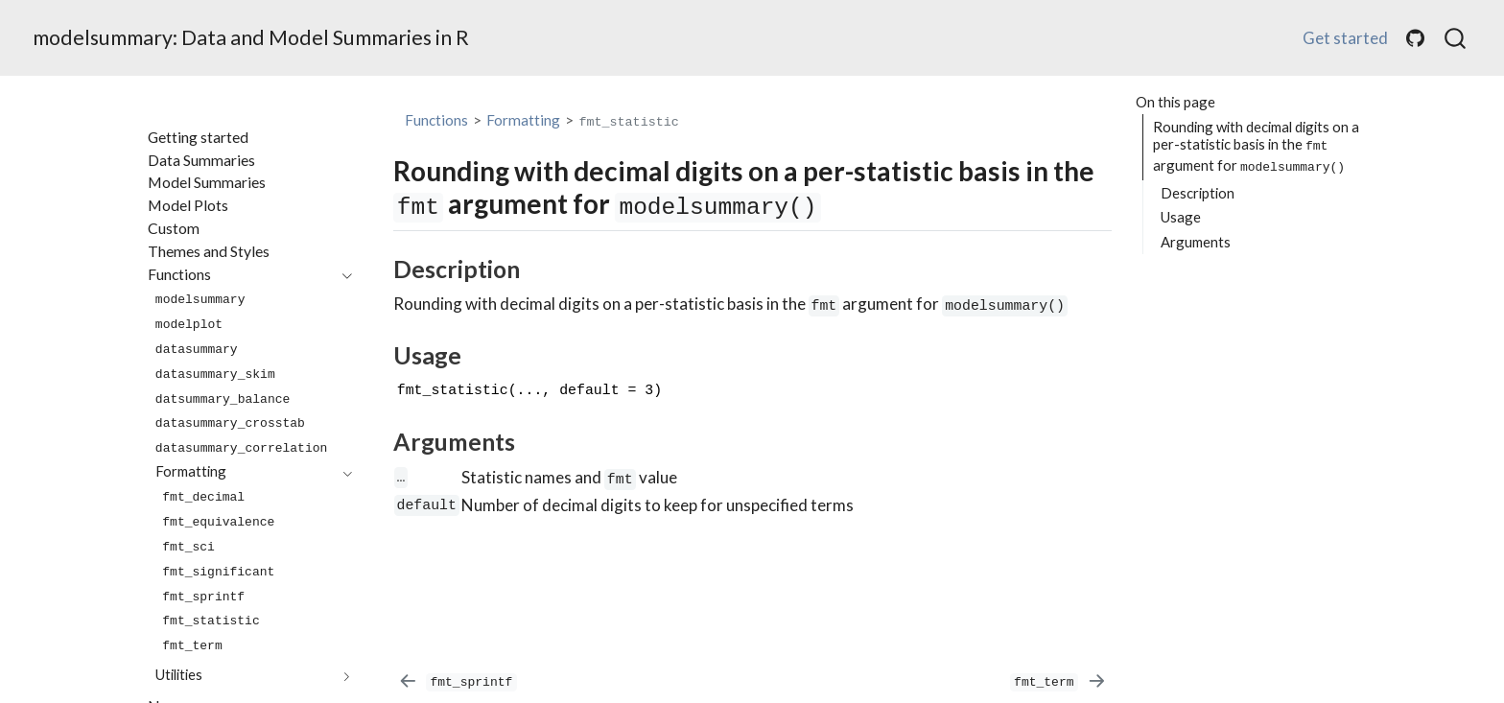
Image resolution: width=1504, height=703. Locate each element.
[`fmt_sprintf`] (457, 681)
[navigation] (240, 275)
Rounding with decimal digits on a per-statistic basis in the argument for (1256, 146)
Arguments (1196, 241)
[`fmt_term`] (1058, 681)
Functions (436, 120)
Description (1197, 192)
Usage (1181, 216)
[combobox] (1456, 38)
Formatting (523, 120)
